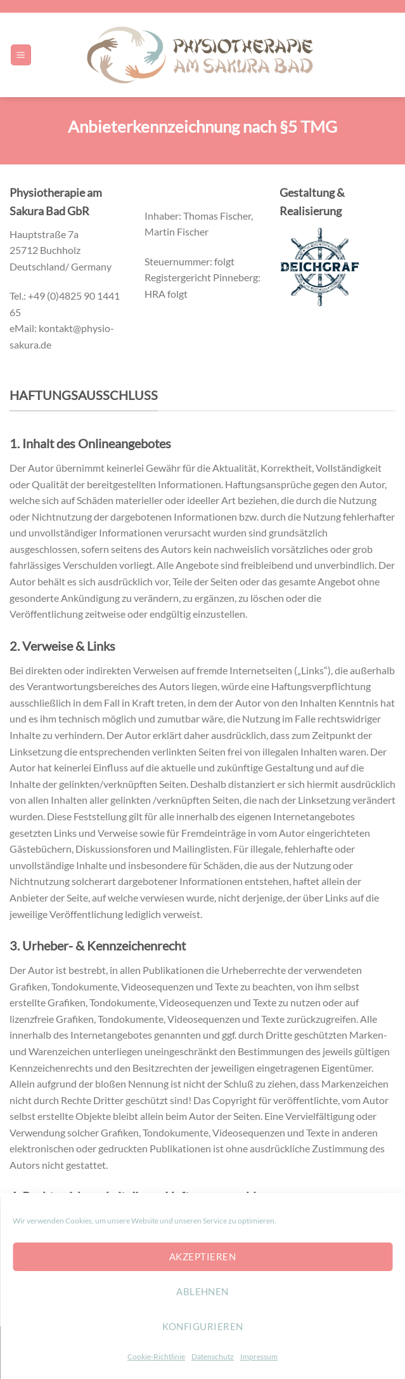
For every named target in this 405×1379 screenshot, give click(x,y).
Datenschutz (212, 1356)
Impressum (259, 1356)
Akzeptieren (202, 1256)
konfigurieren (202, 1326)
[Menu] (21, 54)
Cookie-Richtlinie (156, 1356)
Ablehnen (202, 1291)
